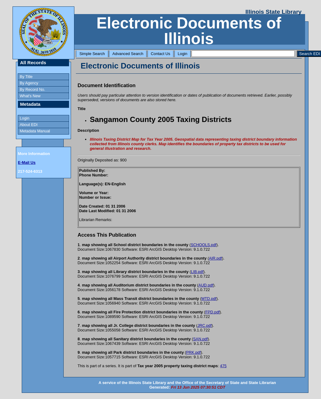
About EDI (28, 124)
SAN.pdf (200, 339)
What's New (30, 96)
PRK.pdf (193, 352)
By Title (26, 76)
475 (223, 366)
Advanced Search (127, 53)
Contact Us (160, 53)
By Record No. (32, 89)
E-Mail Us (26, 162)
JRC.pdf (204, 325)
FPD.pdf (212, 312)
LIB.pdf (197, 271)
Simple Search (92, 53)
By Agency (29, 83)
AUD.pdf (205, 285)
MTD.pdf (208, 298)
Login (182, 53)
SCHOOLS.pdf (203, 244)
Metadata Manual (35, 131)
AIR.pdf (215, 258)
